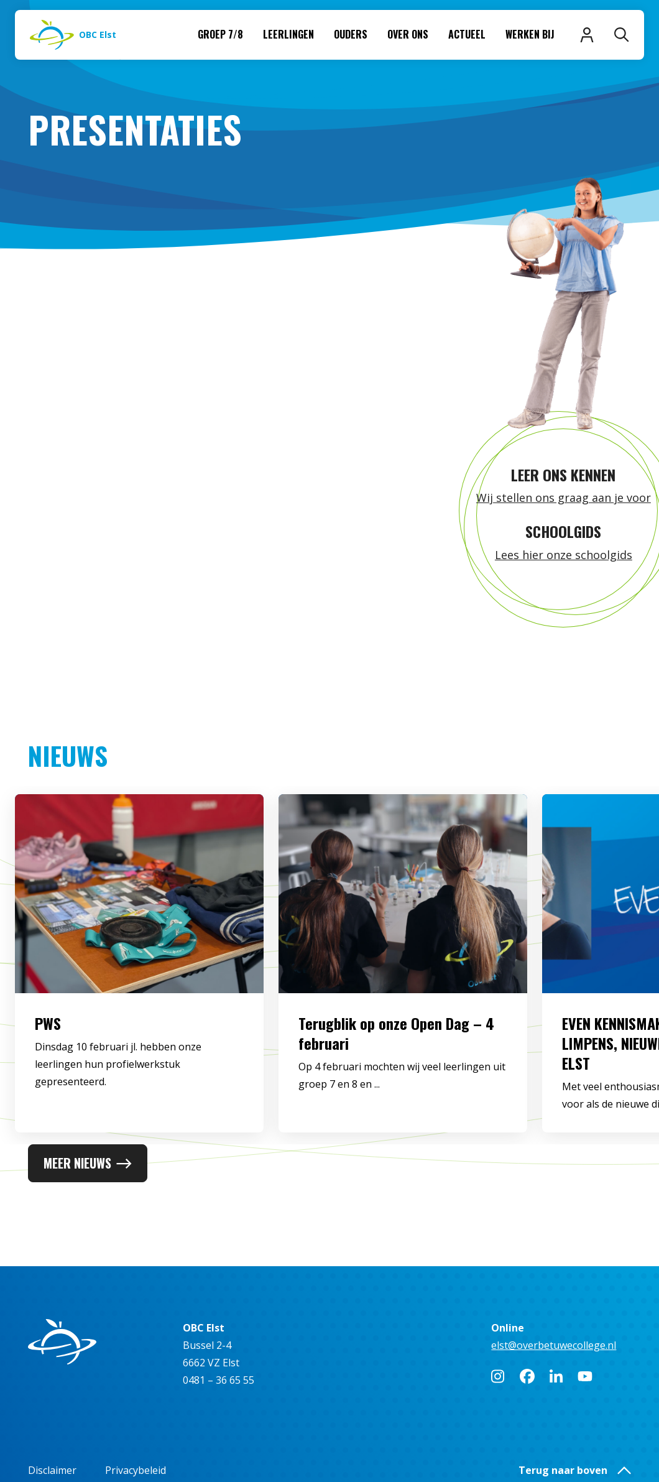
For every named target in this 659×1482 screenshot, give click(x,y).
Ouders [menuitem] (350, 34)
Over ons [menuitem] (407, 34)
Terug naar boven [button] (574, 1470)
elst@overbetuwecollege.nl (553, 1345)
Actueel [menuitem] (467, 34)
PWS (48, 1061)
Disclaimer (52, 1470)
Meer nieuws (88, 1163)
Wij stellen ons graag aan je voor (563, 497)
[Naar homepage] (73, 35)
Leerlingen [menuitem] (288, 34)
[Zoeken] (621, 34)
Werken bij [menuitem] (530, 34)
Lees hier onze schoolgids (563, 554)
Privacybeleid (135, 1470)
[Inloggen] (586, 34)
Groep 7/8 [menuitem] (220, 34)
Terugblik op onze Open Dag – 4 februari (396, 1071)
